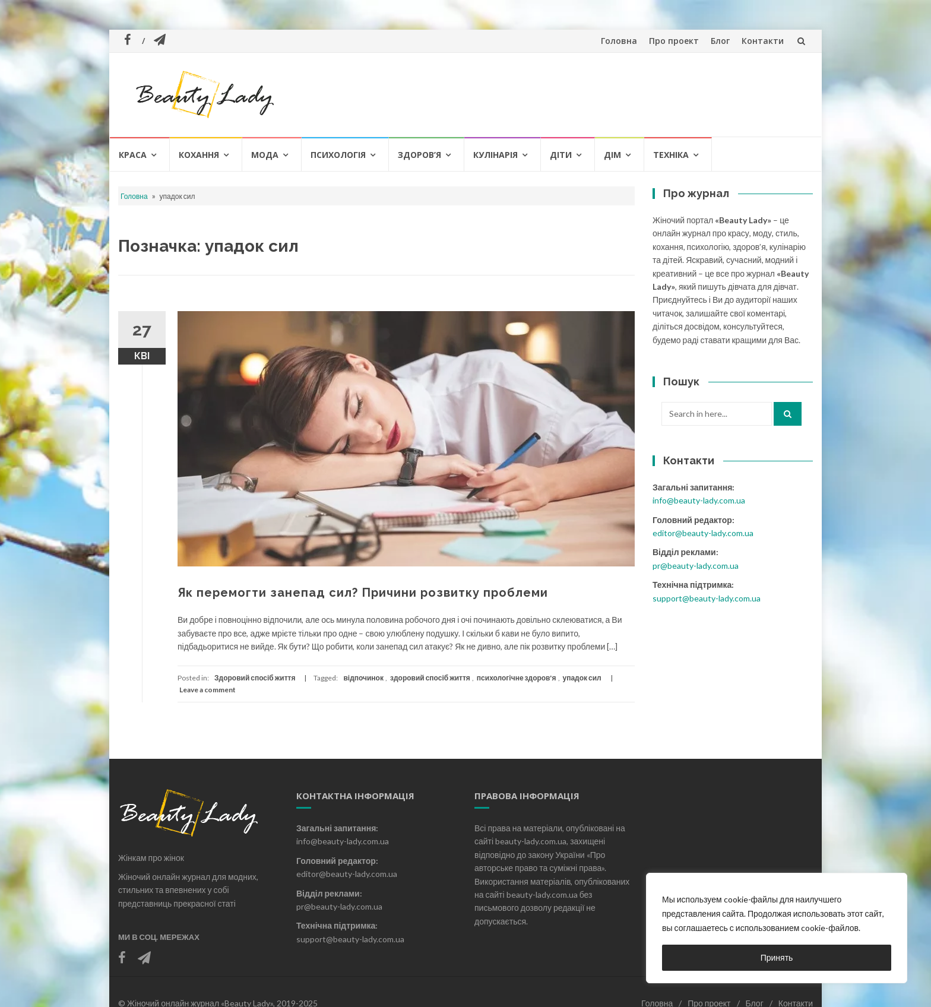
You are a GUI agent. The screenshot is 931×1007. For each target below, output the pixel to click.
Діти (561, 154)
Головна (619, 40)
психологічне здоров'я (516, 677)
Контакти (763, 40)
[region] (776, 928)
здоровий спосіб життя (430, 677)
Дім (612, 154)
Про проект (674, 40)
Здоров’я (419, 154)
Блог (720, 40)
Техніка (671, 154)
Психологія (338, 154)
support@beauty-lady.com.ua (707, 598)
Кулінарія (495, 154)
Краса (133, 154)
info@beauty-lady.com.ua (699, 500)
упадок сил (582, 677)
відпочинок (363, 677)
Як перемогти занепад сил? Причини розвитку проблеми (363, 592)
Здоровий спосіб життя (254, 677)
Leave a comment (207, 689)
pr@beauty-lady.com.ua (696, 565)
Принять (777, 957)
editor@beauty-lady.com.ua (703, 533)
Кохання (199, 154)
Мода (264, 154)
